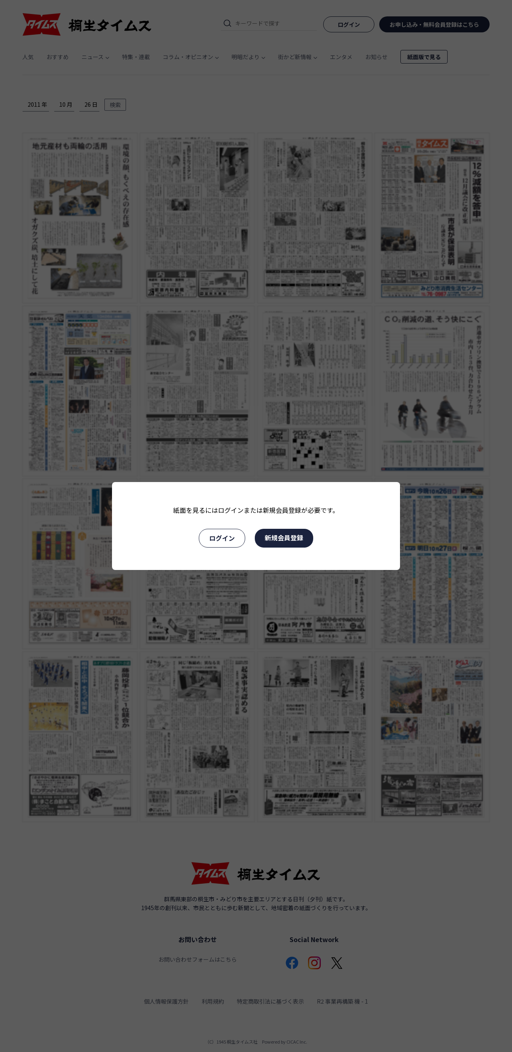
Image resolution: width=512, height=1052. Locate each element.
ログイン (222, 538)
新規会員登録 (284, 537)
